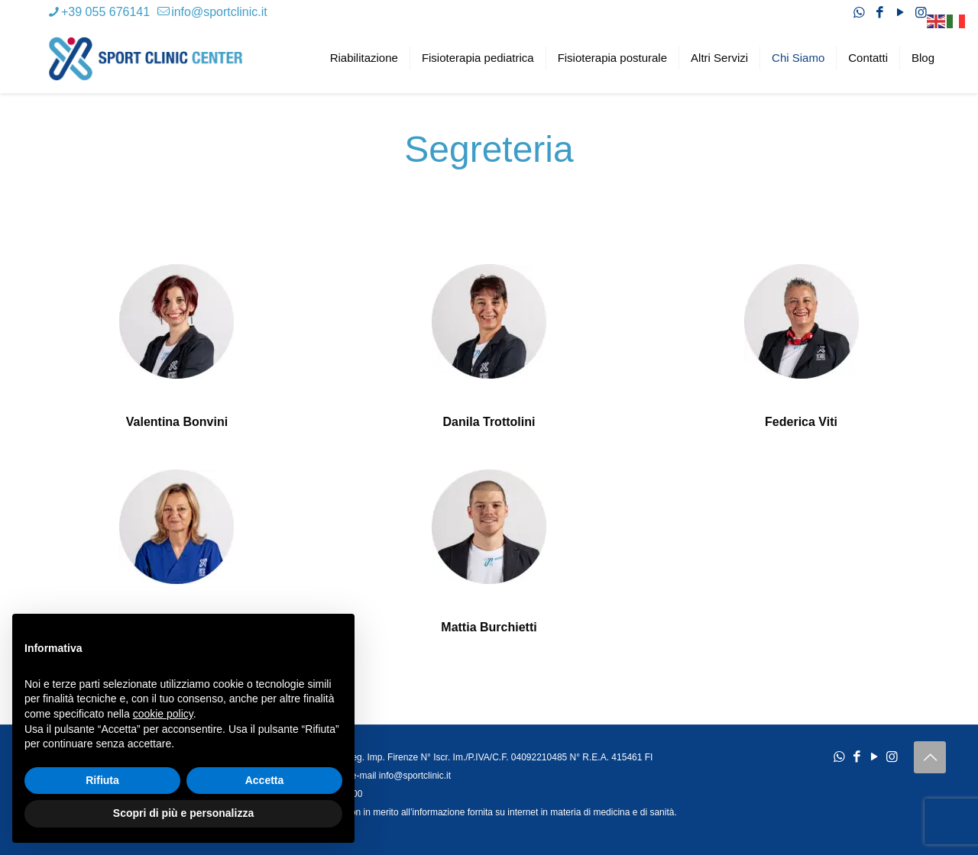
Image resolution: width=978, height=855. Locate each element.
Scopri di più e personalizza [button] (183, 813)
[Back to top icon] (930, 757)
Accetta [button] (264, 780)
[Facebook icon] (879, 12)
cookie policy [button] (163, 714)
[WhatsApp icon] (859, 12)
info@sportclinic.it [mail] (219, 11)
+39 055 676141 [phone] (105, 11)
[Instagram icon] (921, 12)
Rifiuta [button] (102, 780)
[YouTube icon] (900, 12)
